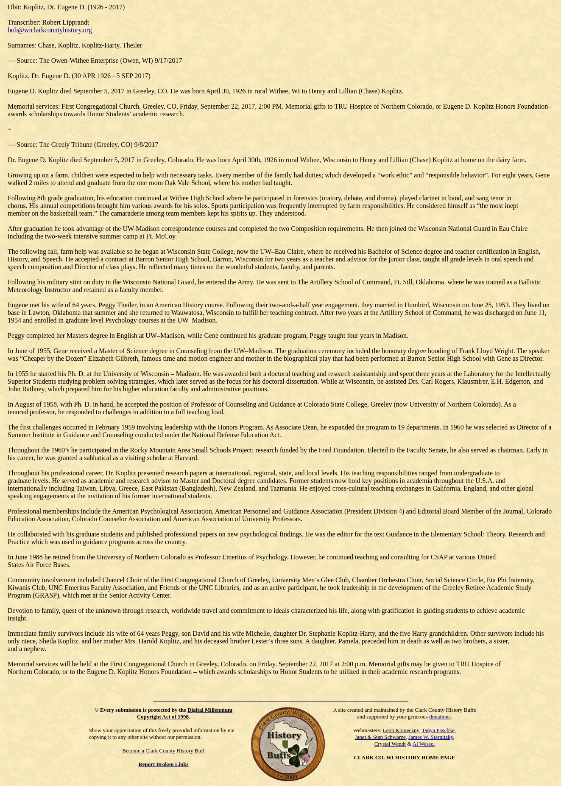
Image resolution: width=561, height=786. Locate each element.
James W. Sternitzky (430, 737)
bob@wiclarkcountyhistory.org (50, 30)
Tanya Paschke (438, 730)
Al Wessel (424, 744)
